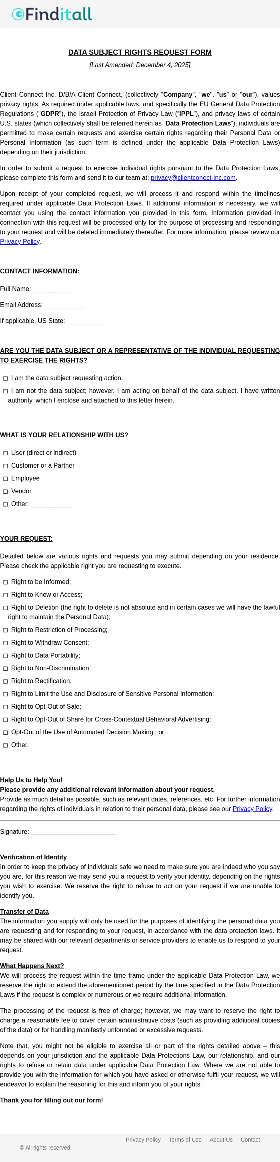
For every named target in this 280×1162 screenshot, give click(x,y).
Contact (250, 1139)
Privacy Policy (19, 241)
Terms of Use (185, 1139)
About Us (221, 1139)
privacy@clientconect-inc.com (193, 177)
